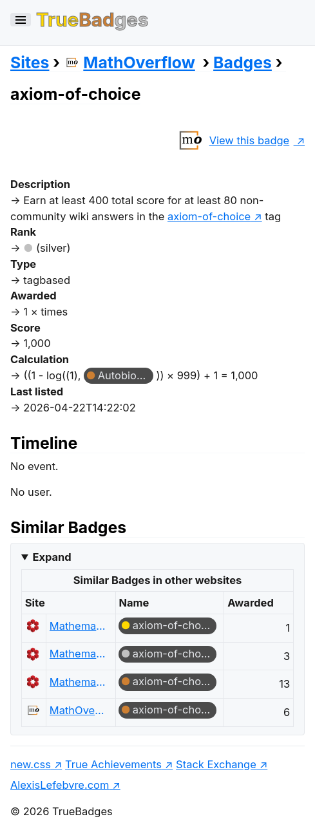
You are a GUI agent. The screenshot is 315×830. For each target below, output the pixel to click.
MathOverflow (129, 62)
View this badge (231, 140)
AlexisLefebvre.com (59, 784)
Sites (29, 62)
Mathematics (78, 625)
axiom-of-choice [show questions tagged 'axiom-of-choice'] (209, 216)
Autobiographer (125, 375)
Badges (242, 62)
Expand (51, 557)
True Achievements (113, 764)
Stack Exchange (216, 764)
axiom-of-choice (174, 625)
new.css (30, 764)
